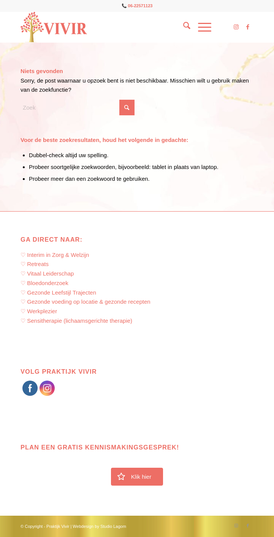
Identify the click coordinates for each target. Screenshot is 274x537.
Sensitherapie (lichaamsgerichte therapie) (79, 320)
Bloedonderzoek (47, 283)
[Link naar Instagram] (236, 27)
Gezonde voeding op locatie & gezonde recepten (88, 301)
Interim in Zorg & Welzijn (58, 255)
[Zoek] (183, 27)
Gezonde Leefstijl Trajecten (61, 292)
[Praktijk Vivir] (114, 27)
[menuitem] (183, 27)
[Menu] (200, 27)
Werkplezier (42, 311)
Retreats (38, 264)
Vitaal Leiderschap (50, 273)
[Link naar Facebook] (247, 27)
